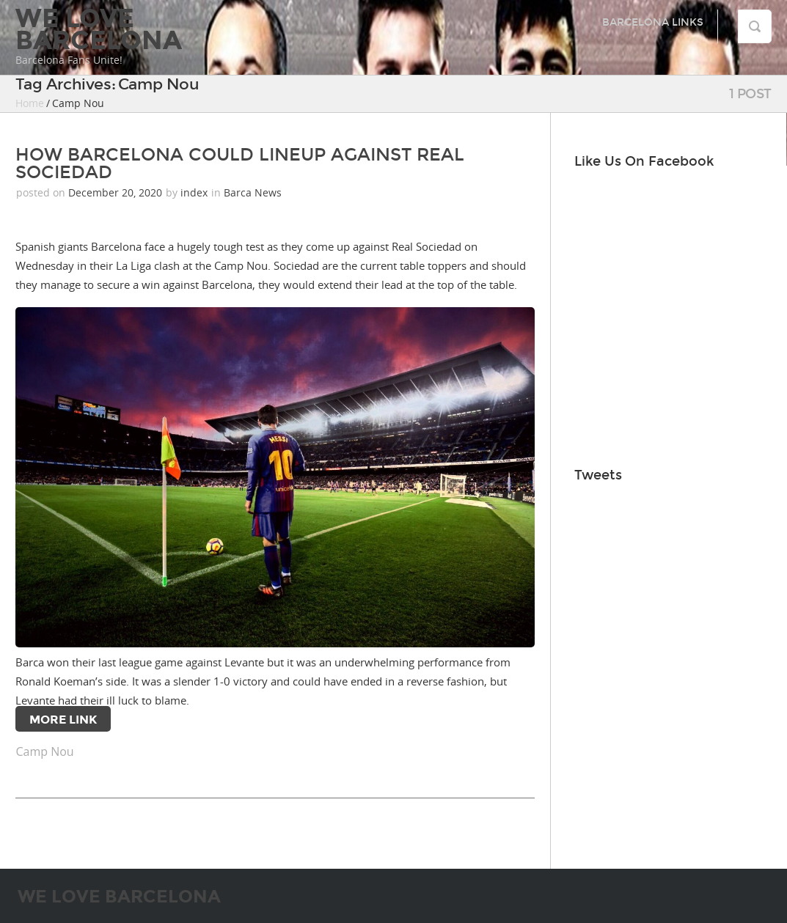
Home (29, 103)
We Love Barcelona (98, 29)
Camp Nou (44, 751)
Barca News (253, 192)
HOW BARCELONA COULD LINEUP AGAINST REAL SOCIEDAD (239, 163)
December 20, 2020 (116, 192)
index (194, 192)
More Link (63, 720)
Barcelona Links (652, 22)
